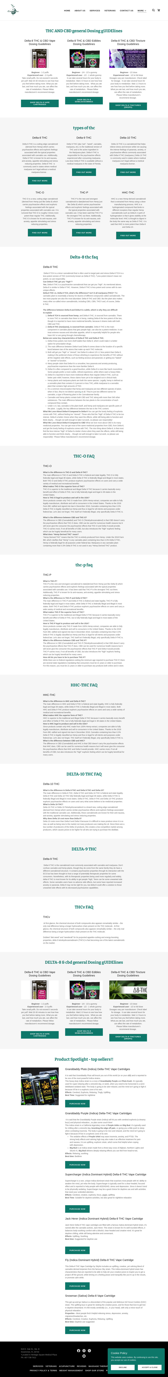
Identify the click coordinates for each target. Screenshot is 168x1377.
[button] (142, 10)
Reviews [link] (81, 1366)
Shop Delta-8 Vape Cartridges (40, 103)
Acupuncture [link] (67, 1366)
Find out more (40, 181)
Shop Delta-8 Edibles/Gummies (84, 101)
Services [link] (95, 11)
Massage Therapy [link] (99, 1366)
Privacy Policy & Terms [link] (43, 1370)
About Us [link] (80, 11)
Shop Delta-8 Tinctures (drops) (128, 106)
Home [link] (67, 11)
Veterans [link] (110, 11)
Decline (125, 1367)
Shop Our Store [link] (94, 1370)
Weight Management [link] (71, 1370)
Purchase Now (77, 1104)
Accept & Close (150, 1367)
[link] (13, 10)
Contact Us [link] (126, 11)
